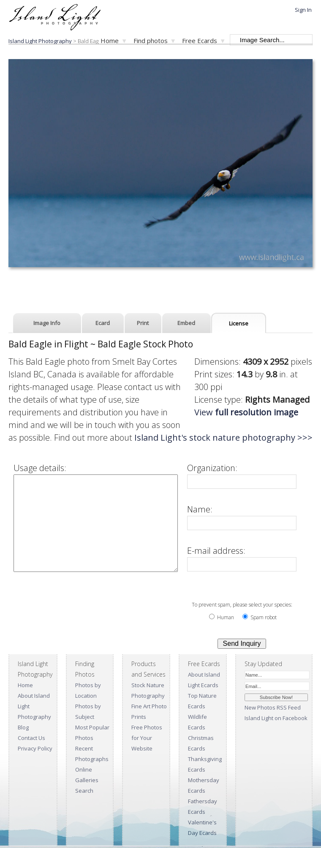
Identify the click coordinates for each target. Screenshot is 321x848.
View (255, 412)
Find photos (150, 40)
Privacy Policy (35, 748)
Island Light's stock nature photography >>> (122, 437)
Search (84, 790)
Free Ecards (199, 40)
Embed (186, 323)
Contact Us (31, 738)
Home (110, 40)
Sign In (303, 10)
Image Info (46, 323)
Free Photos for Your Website (146, 737)
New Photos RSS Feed (273, 707)
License (238, 323)
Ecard (102, 323)
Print (143, 323)
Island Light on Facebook (276, 718)
